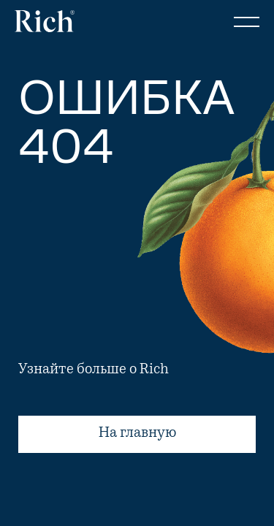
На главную (137, 434)
